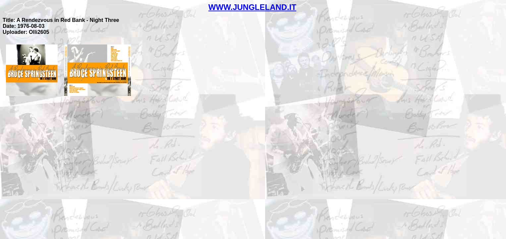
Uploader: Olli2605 (26, 32)
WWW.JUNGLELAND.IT (252, 7)
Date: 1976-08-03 (23, 26)
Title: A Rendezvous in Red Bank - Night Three (61, 20)
